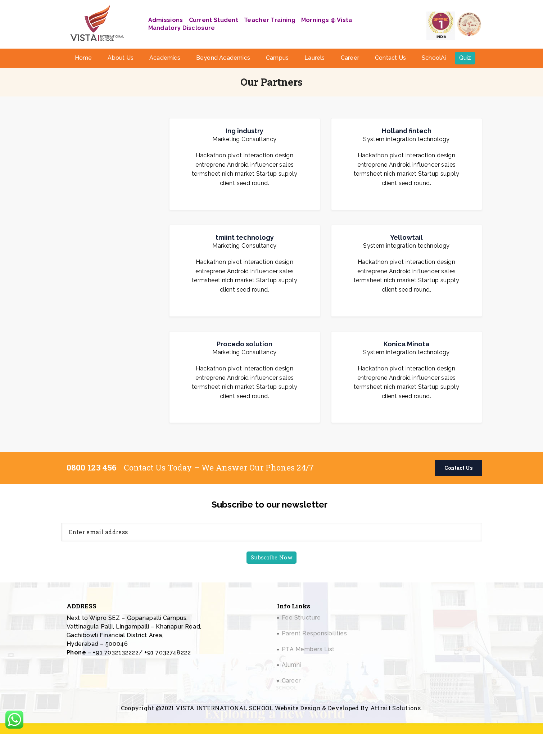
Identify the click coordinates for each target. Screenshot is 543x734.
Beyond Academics (223, 57)
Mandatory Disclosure (181, 27)
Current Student (214, 20)
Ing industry (244, 131)
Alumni (291, 664)
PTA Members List (308, 649)
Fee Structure (301, 617)
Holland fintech (406, 131)
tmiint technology (245, 237)
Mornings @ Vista (326, 20)
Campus (277, 57)
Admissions (165, 20)
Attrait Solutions (395, 708)
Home (83, 57)
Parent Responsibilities (314, 633)
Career (350, 57)
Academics (164, 57)
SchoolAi (434, 57)
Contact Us (390, 57)
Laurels (314, 57)
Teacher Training (269, 20)
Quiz (465, 57)
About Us (121, 57)
